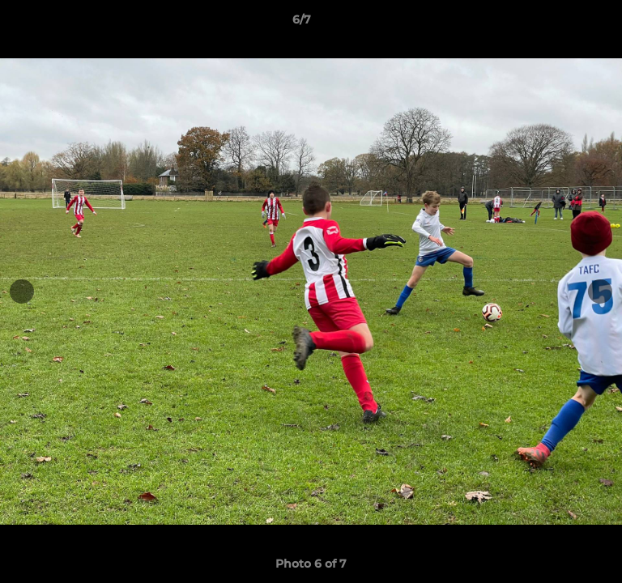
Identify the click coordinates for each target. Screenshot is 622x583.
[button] (563, 23)
